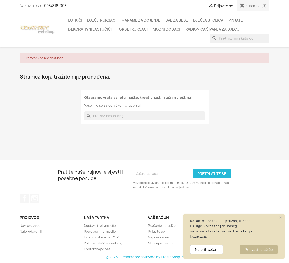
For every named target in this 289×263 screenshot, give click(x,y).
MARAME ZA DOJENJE (140, 20)
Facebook (24, 198)
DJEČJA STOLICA (208, 20)
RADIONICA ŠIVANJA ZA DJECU (212, 29)
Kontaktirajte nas (97, 249)
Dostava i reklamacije (100, 225)
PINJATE (236, 20)
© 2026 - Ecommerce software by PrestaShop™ (144, 257)
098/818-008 (55, 5)
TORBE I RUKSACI (132, 29)
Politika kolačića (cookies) (103, 243)
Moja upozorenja (161, 243)
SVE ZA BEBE (176, 20)
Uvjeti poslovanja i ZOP (101, 237)
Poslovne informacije (100, 231)
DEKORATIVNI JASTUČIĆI (90, 29)
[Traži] (239, 38)
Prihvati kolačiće (259, 249)
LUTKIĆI (75, 20)
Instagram (34, 198)
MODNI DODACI (166, 29)
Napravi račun (158, 237)
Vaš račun (158, 217)
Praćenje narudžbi (162, 225)
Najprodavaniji (31, 231)
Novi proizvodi (30, 225)
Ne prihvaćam (206, 249)
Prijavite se (156, 231)
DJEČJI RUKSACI (101, 20)
